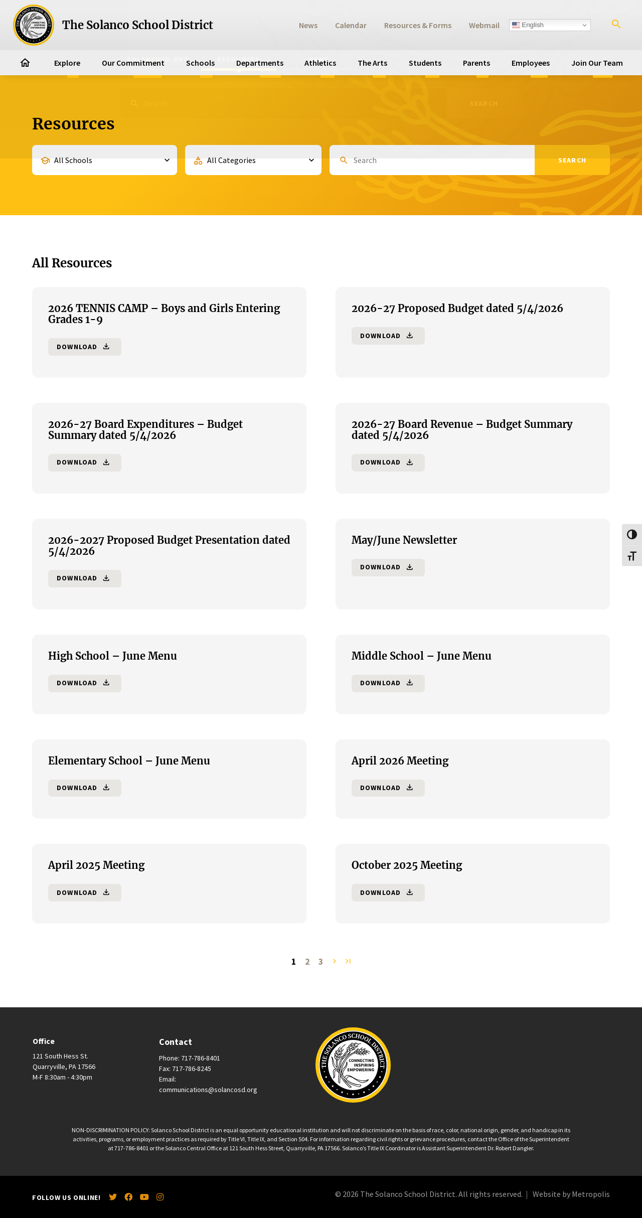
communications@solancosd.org (208, 1089)
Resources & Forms (417, 25)
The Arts (372, 63)
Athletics (320, 63)
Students (425, 63)
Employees (531, 63)
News (308, 25)
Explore (67, 63)
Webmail (484, 25)
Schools (200, 63)
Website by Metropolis (571, 1194)
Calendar (351, 25)
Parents (476, 63)
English (528, 25)
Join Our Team (597, 63)
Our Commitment (133, 63)
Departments (259, 63)
